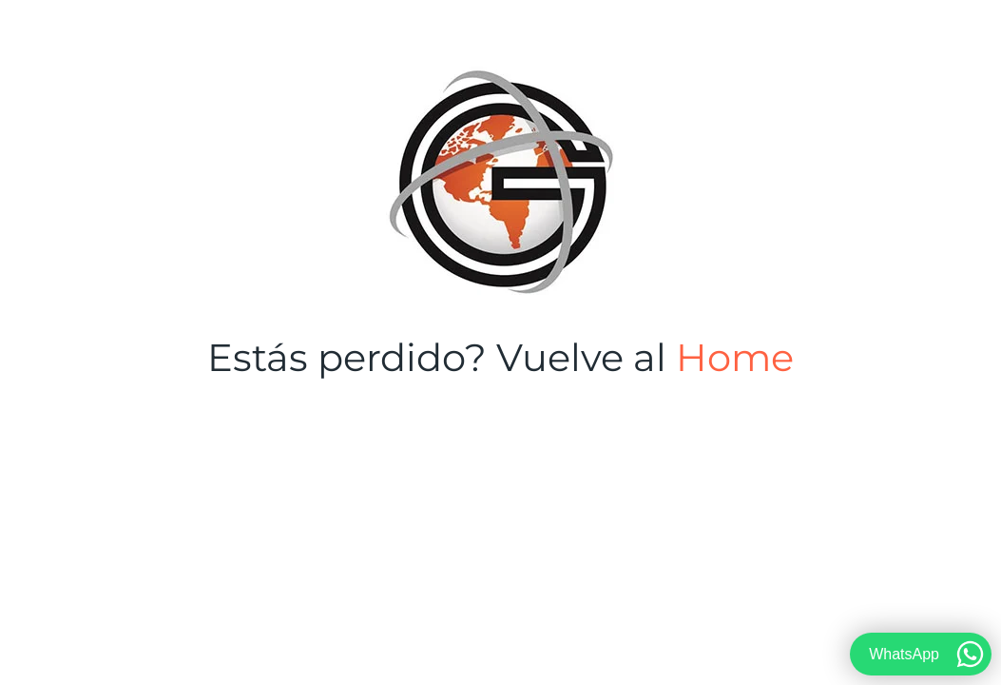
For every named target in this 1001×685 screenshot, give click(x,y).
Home (735, 357)
